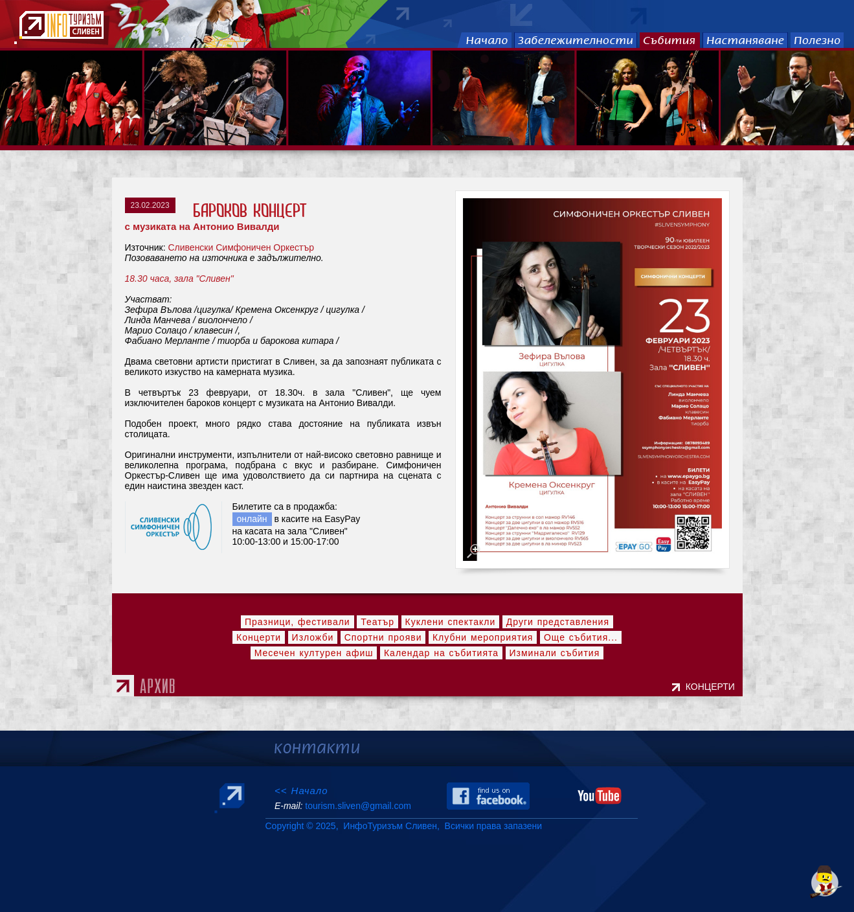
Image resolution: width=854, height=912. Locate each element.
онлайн (252, 519)
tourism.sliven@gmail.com (357, 806)
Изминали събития (555, 653)
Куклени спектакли (450, 622)
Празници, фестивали (297, 622)
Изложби (313, 637)
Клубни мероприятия (483, 637)
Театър (377, 622)
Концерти (258, 637)
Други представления (557, 622)
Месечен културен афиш (314, 653)
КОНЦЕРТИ (713, 686)
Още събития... (581, 637)
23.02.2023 (150, 205)
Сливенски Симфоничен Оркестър (241, 247)
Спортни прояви (383, 637)
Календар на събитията (441, 653)
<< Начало (301, 790)
